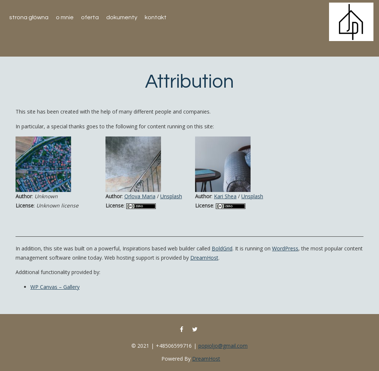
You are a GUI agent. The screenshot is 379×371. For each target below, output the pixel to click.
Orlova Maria (139, 196)
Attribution (189, 82)
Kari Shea (225, 196)
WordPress (285, 248)
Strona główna (28, 17)
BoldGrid (222, 248)
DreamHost (204, 257)
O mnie (65, 17)
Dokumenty (121, 17)
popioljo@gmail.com (223, 345)
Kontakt (156, 17)
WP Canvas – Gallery (55, 286)
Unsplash (171, 196)
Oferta (90, 17)
